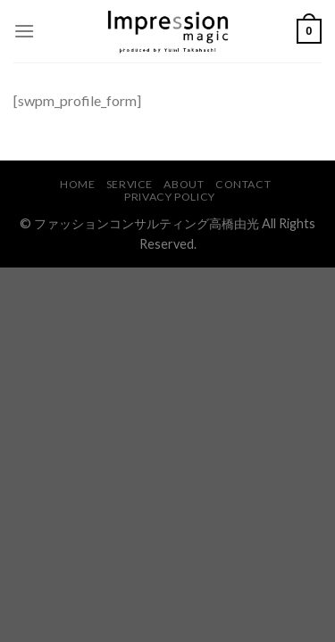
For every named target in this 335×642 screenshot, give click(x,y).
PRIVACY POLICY (169, 196)
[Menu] (24, 31)
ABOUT (183, 184)
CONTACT (243, 184)
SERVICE (129, 184)
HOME (77, 184)
